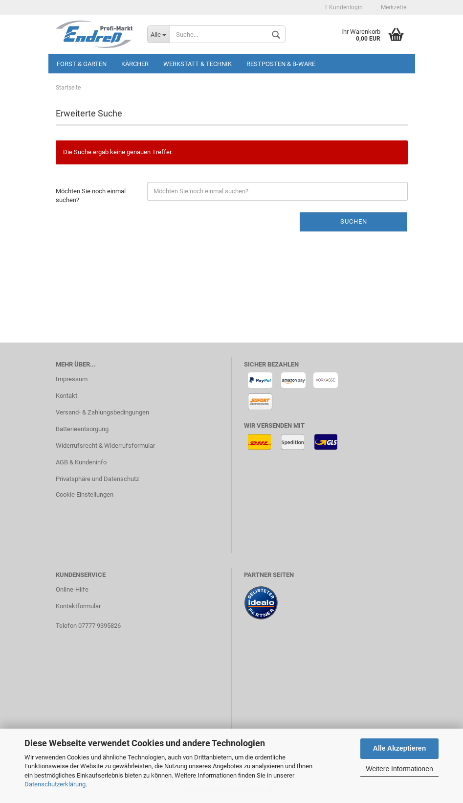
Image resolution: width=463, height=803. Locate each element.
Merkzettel (392, 7)
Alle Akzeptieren (399, 748)
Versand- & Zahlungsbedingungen (102, 412)
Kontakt (66, 395)
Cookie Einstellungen (84, 494)
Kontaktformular (78, 606)
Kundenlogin (343, 7)
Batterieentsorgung (82, 429)
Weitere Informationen (399, 769)
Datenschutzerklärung (55, 784)
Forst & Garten (82, 64)
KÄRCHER (135, 64)
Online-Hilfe (72, 589)
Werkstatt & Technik (197, 64)
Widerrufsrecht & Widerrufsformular (105, 445)
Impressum (72, 379)
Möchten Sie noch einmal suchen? (91, 195)
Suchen (353, 221)
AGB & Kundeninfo (81, 462)
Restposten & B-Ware (280, 64)
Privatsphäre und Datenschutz (97, 478)
